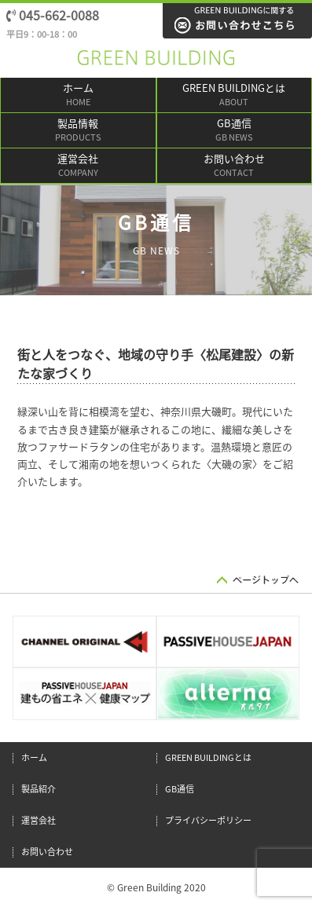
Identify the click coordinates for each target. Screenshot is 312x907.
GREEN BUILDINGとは (234, 96)
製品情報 (78, 131)
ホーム (78, 96)
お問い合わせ (234, 167)
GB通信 (234, 131)
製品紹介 (38, 788)
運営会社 (78, 167)
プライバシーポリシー (208, 820)
